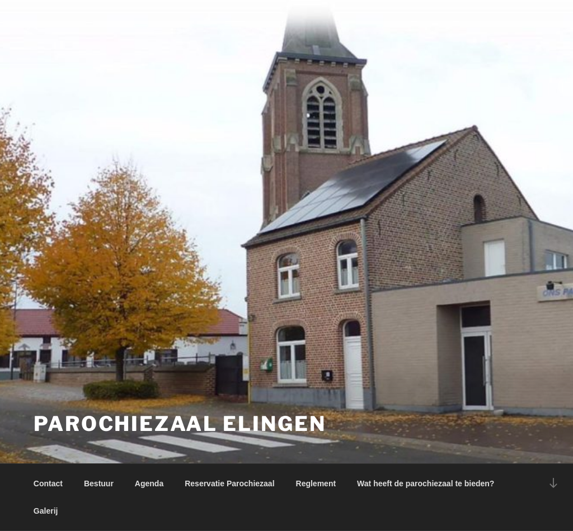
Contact (48, 483)
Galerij (46, 510)
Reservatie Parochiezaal (229, 483)
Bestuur (99, 483)
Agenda (149, 483)
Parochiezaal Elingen (180, 423)
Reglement (316, 483)
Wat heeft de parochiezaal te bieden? (425, 483)
